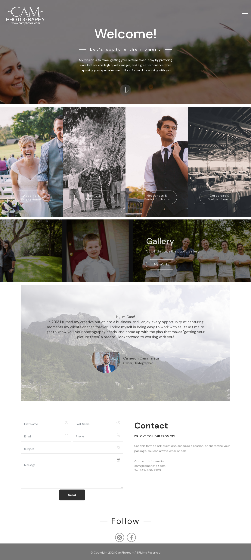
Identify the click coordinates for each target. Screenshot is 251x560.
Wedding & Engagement (31, 202)
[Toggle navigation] (245, 13)
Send (72, 499)
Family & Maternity (94, 202)
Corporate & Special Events (219, 202)
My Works (161, 268)
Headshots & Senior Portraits (157, 202)
